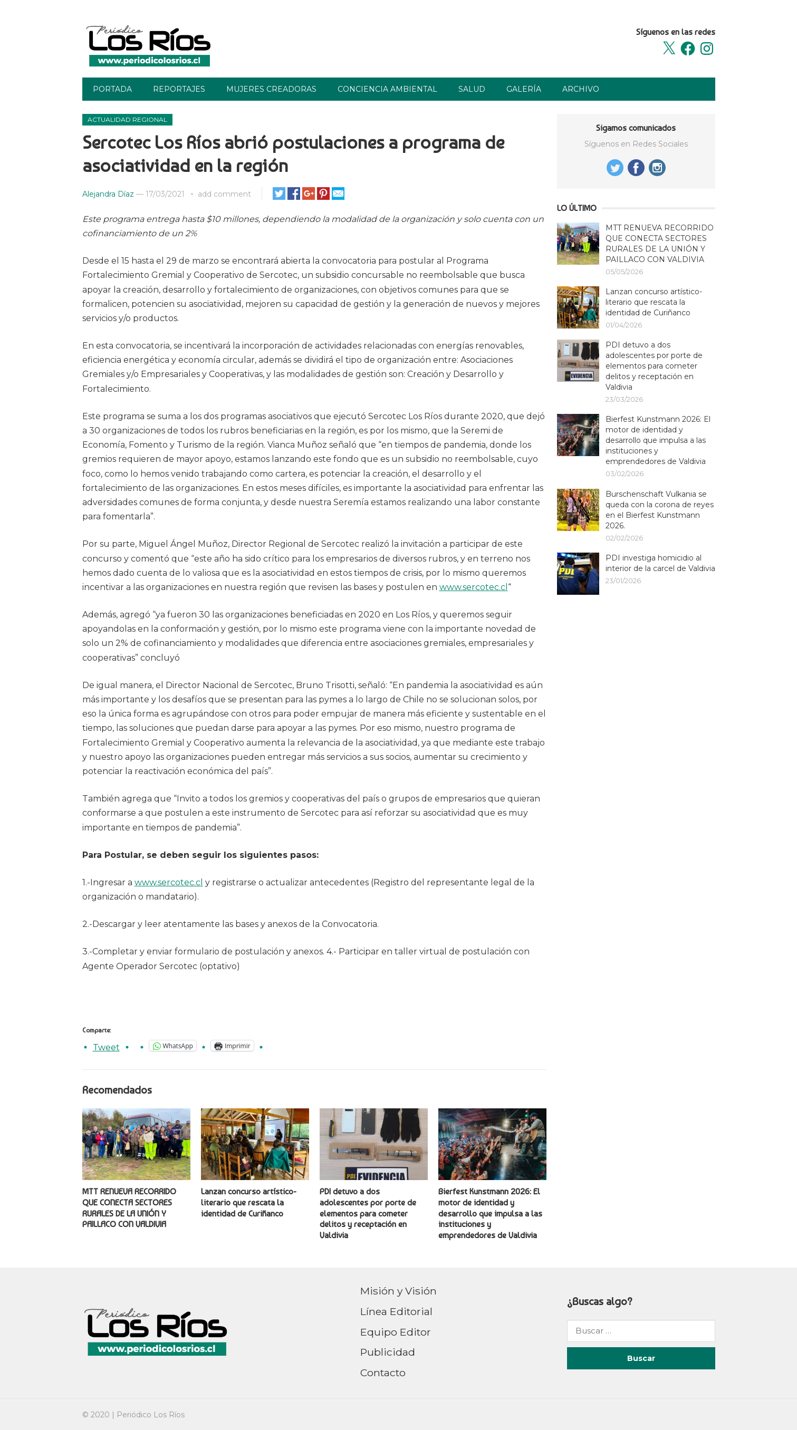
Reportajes (179, 89)
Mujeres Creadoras (271, 89)
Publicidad (387, 1352)
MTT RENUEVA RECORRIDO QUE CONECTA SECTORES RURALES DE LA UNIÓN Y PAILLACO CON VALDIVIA (129, 1207)
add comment (224, 194)
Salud (471, 89)
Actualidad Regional (127, 119)
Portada (112, 89)
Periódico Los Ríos (151, 1414)
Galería (523, 89)
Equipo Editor (395, 1332)
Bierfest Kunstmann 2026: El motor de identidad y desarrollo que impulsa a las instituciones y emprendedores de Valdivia (490, 1213)
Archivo (580, 89)
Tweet (106, 1046)
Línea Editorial (396, 1311)
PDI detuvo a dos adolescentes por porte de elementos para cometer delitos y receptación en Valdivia (368, 1213)
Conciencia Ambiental (387, 89)
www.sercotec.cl (473, 587)
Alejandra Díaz (108, 194)
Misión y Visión (398, 1290)
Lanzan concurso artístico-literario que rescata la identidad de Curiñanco (248, 1202)
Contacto (383, 1372)
